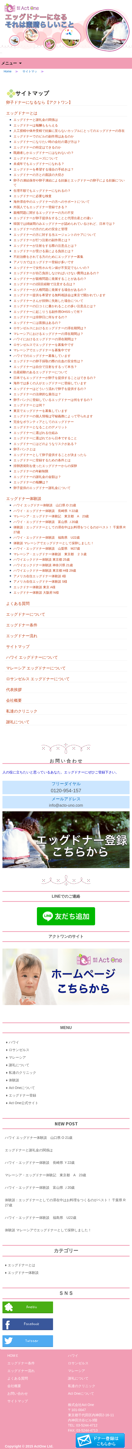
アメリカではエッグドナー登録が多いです (43, 262)
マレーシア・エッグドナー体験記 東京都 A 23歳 (51, 516)
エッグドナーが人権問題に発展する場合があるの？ (50, 290)
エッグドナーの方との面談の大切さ (38, 175)
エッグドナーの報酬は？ (30, 482)
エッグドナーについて (25, 614)
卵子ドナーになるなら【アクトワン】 (39, 102)
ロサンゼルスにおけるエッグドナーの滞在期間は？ (50, 328)
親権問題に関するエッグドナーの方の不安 (43, 213)
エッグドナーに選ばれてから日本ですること (45, 438)
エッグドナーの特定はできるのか (37, 147)
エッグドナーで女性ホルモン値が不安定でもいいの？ (51, 268)
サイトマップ (18, 647)
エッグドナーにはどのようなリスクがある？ (45, 444)
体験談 (14, 1080)
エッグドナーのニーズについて (35, 158)
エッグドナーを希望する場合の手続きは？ (43, 169)
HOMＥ (13, 1356)
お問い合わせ (17, 1393)
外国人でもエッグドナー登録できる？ (40, 207)
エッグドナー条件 (21, 625)
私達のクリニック (21, 711)
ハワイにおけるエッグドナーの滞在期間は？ (45, 339)
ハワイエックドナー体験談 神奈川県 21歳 (43, 565)
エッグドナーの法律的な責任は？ (37, 394)
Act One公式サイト (23, 1103)
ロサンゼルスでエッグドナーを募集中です (43, 345)
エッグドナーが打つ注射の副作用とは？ (42, 240)
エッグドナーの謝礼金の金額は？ (37, 477)
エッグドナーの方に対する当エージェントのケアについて (54, 235)
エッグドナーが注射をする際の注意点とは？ (45, 246)
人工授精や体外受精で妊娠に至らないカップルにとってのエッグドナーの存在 (69, 131)
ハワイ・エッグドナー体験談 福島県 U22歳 (46, 537)
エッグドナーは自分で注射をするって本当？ (45, 367)
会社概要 (14, 700)
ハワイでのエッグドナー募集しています (42, 356)
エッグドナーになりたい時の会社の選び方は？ (46, 142)
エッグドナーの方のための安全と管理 (40, 229)
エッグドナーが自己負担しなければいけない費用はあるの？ (56, 273)
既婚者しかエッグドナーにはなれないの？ (43, 153)
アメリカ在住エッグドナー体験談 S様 (40, 581)
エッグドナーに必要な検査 (32, 196)
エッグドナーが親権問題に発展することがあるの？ (50, 279)
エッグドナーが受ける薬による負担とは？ (43, 251)
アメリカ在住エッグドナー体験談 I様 (39, 576)
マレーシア (17, 1057)
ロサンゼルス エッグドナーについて (38, 679)
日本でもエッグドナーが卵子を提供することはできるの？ (54, 378)
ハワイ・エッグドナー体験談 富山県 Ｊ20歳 (45, 522)
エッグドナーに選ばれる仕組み (35, 433)
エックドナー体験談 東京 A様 (34, 587)
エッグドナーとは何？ (29, 405)
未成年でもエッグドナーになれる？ (38, 164)
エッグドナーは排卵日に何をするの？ (40, 317)
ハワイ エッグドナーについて (32, 657)
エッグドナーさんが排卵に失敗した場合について (48, 301)
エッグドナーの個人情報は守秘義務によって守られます (53, 416)
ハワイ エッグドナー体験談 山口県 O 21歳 (44, 505)
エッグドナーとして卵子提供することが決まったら (50, 455)
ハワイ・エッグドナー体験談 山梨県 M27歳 (46, 548)
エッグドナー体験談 (23, 499)
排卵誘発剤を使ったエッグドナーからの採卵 (45, 466)
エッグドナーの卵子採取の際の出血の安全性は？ (48, 361)
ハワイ (14, 1042)
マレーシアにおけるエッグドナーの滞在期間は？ (48, 334)
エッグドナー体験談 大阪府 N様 (36, 592)
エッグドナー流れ (21, 636)
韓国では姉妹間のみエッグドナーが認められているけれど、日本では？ (64, 224)
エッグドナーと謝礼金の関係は (35, 120)
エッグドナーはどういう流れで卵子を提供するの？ (50, 389)
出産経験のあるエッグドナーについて (40, 372)
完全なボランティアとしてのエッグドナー (43, 422)
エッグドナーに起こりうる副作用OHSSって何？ (48, 312)
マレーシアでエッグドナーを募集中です (42, 350)
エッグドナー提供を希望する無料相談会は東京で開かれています (59, 295)
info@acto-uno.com (66, 805)
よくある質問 (18, 603)
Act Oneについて (22, 1088)
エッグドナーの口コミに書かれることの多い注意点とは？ (54, 306)
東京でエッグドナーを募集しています (40, 411)
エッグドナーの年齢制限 (30, 471)
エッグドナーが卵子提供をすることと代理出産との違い (53, 218)
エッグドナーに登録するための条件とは (42, 460)
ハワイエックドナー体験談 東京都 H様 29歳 (44, 570)
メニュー (9, 63)
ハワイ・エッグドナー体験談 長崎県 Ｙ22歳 (45, 511)
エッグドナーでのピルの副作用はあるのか (43, 136)
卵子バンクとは (24, 449)
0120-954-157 (66, 790)
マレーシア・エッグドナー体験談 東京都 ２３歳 (50, 554)
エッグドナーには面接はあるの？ (37, 323)
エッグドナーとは (21, 113)
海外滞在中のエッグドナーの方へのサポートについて (51, 202)
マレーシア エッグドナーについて (36, 668)
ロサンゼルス (19, 1050)
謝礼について (18, 722)
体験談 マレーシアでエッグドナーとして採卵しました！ (53, 543)
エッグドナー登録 (22, 1095)
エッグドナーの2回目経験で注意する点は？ (44, 284)
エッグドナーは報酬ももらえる (35, 125)
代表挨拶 (14, 690)
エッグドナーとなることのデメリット (40, 427)
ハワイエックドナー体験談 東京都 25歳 (41, 559)
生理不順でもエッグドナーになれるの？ (42, 190)
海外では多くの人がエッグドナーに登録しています (50, 383)
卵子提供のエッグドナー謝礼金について (42, 488)
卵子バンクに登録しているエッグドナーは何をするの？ (53, 400)
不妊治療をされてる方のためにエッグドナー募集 (48, 257)
